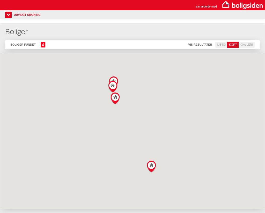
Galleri (247, 44)
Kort (233, 44)
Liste (221, 44)
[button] (151, 165)
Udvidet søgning (27, 14)
